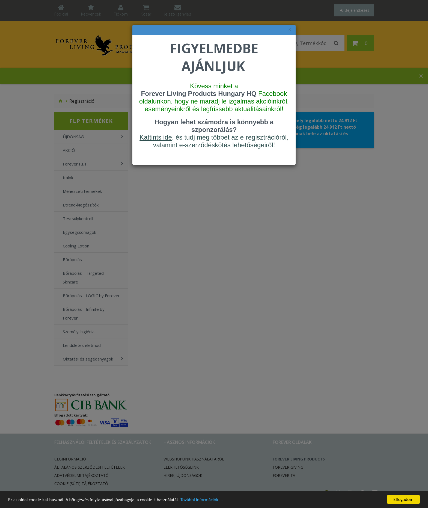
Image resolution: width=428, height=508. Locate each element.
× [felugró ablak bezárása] (290, 30)
